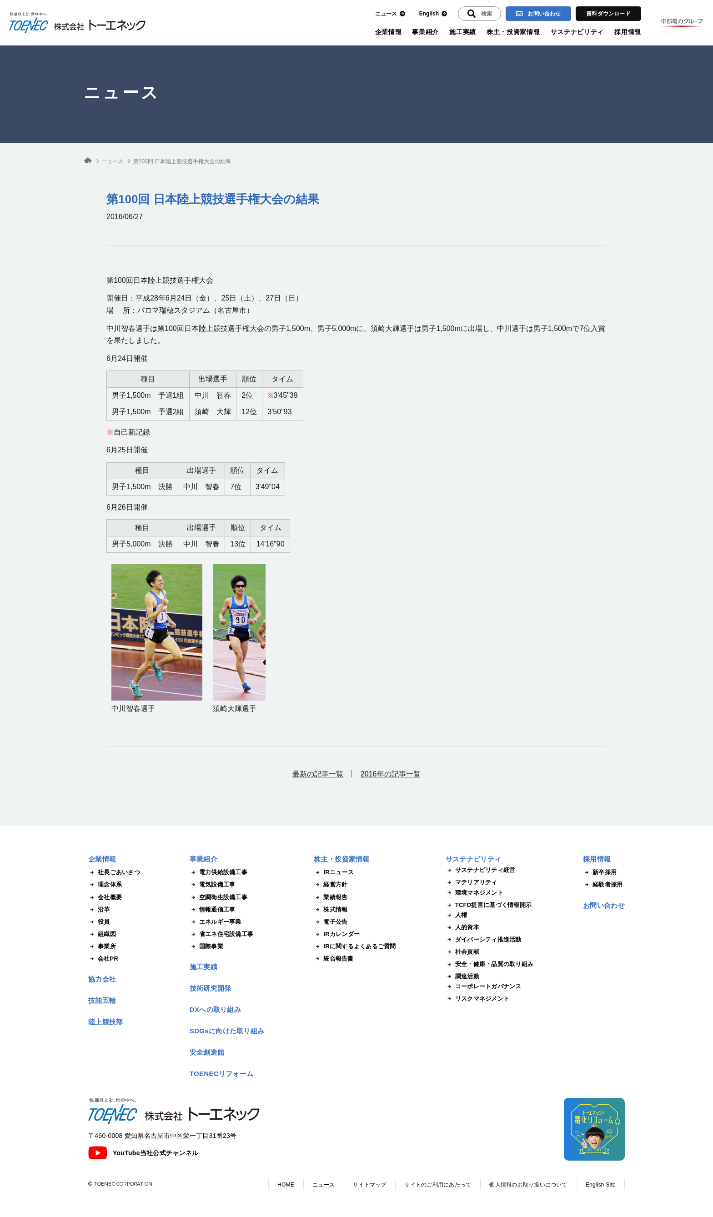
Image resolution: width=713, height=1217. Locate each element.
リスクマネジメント (477, 998)
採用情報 (627, 31)
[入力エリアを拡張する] (479, 13)
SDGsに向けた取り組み (227, 1031)
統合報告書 (333, 958)
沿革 (99, 909)
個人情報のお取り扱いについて (528, 1185)
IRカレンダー (337, 934)
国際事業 (206, 946)
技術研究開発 (210, 988)
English (433, 13)
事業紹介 (425, 31)
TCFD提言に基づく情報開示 (489, 905)
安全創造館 (207, 1052)
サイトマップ (369, 1185)
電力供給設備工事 (218, 872)
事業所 (102, 946)
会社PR (103, 958)
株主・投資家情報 (513, 31)
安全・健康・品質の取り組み (489, 964)
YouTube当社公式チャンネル (143, 1153)
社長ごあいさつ (114, 872)
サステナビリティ (577, 31)
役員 (99, 922)
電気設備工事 (213, 884)
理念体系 (105, 884)
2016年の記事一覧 (391, 774)
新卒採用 (600, 872)
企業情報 (388, 31)
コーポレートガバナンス (484, 986)
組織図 (102, 934)
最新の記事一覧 (317, 774)
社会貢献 (462, 952)
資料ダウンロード (608, 13)
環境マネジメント (474, 892)
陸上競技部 (105, 1022)
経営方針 (330, 884)
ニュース (390, 13)
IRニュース (334, 872)
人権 (456, 915)
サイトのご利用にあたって (437, 1185)
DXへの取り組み (215, 1009)
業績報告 (330, 897)
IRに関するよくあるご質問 (355, 946)
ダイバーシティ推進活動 (484, 939)
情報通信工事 (213, 909)
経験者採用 (603, 884)
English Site (601, 1185)
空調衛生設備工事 (218, 897)
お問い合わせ (538, 13)
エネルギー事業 (215, 922)
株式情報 (330, 909)
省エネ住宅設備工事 (221, 934)
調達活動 (462, 976)
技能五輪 (102, 1000)
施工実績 (462, 31)
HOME (285, 1185)
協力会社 (102, 979)
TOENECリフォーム (222, 1073)
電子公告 (330, 922)
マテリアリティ (471, 882)
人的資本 (462, 927)
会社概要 (105, 897)
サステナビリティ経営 (481, 870)
